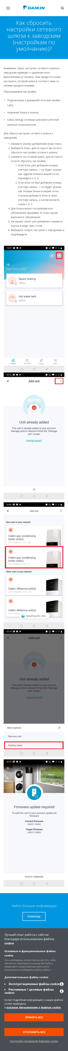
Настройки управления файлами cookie (34, 1041)
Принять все (34, 1017)
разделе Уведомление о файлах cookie (34, 1007)
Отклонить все (34, 1032)
